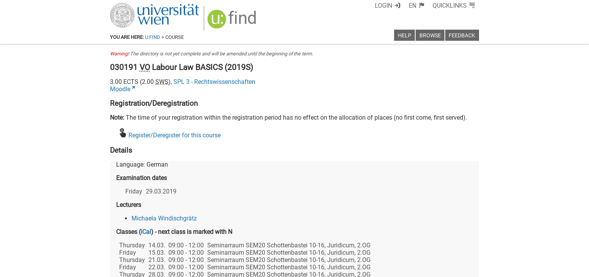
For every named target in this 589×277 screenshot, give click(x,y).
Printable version (456, 268)
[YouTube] (442, 245)
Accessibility (370, 268)
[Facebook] (393, 245)
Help (404, 35)
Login (383, 5)
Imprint (338, 268)
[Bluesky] (417, 245)
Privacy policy (410, 268)
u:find (152, 37)
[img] (232, 21)
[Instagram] (466, 245)
